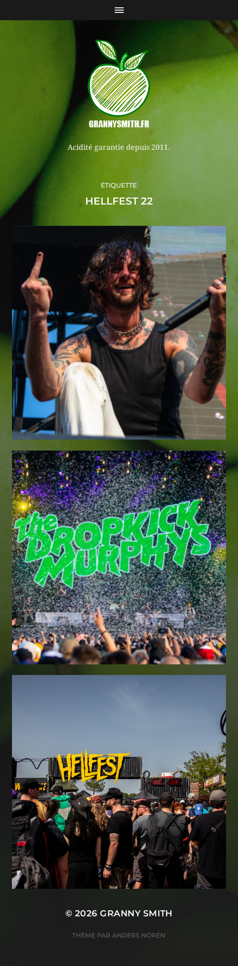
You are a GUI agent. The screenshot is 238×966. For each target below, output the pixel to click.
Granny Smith (136, 913)
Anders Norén (138, 935)
